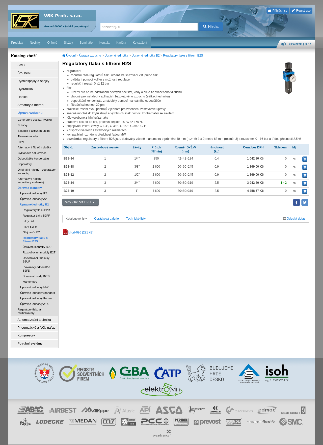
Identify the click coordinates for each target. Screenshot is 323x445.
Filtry (21, 135)
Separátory (25, 158)
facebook (236, 438)
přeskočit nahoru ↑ (300, 438)
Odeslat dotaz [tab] (294, 218)
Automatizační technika (31, 313)
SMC (19, 65)
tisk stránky (280, 438)
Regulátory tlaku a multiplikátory (29, 305)
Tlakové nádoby (28, 130)
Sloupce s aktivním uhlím (34, 124)
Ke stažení (140, 42)
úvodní (248, 438)
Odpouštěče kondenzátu (33, 152)
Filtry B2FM (30, 220)
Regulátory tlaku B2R (36, 203)
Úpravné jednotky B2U (37, 240)
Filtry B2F (29, 215)
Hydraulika (23, 86)
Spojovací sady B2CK (36, 270)
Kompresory (24, 327)
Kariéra (121, 42)
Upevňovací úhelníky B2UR (36, 253)
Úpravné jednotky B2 (145, 55)
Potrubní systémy (28, 334)
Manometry (30, 275)
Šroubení (22, 72)
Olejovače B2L (32, 226)
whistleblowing (218, 438)
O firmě (52, 42)
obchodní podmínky (146, 438)
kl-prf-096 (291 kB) (77, 232)
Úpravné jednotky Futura (36, 292)
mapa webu (262, 438)
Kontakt (104, 42)
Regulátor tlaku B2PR (36, 209)
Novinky (35, 42)
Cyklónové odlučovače (32, 146)
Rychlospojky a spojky (31, 79)
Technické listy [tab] (136, 218)
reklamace (200, 438)
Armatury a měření (28, 100)
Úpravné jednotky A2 (33, 192)
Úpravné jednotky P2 (33, 187)
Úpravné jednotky (116, 55)
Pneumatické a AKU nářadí (34, 320)
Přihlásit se (277, 10)
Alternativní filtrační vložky (34, 141)
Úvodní (71, 55)
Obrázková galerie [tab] (106, 218)
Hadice (20, 93)
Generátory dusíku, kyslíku (35, 113)
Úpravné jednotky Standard (37, 286)
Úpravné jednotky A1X (34, 297)
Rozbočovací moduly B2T (39, 246)
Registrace (301, 10)
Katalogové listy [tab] (76, 218)
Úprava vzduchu (90, 55)
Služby (68, 42)
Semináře (86, 42)
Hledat (211, 26)
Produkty (17, 42)
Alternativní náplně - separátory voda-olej (31, 174)
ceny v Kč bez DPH (78, 202)
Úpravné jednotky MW (34, 281)
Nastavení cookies (119, 438)
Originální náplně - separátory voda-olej (37, 165)
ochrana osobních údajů (176, 438)
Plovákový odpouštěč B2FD (36, 262)
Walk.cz (41, 438)
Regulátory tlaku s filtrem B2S (183, 55)
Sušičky (23, 119)
